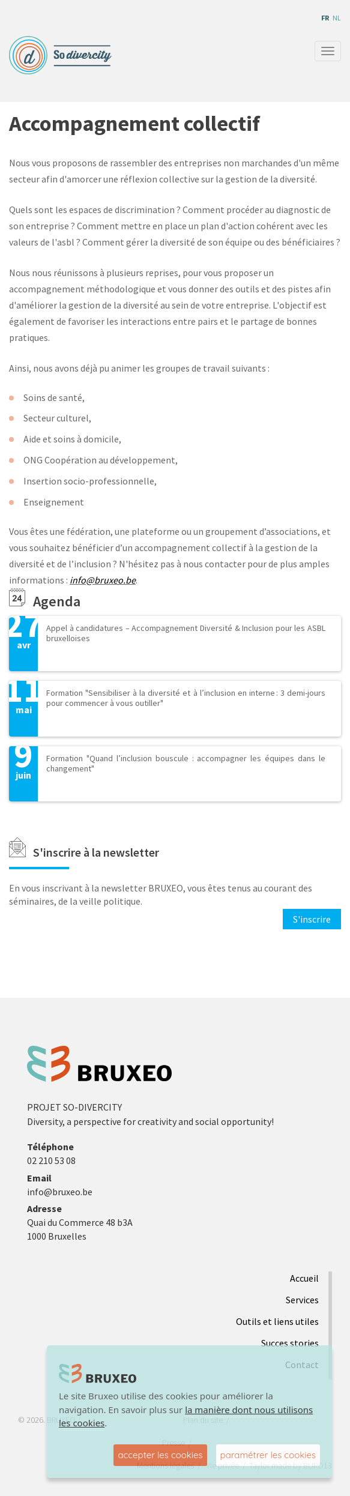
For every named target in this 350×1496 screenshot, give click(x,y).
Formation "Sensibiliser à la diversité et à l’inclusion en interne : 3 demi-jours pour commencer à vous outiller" (185, 697)
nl (337, 17)
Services (302, 1300)
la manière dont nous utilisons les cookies (186, 1416)
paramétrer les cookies (268, 1455)
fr (325, 17)
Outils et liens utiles (277, 1321)
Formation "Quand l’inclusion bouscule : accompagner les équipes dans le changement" (185, 763)
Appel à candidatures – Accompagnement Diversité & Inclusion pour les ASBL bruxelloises (185, 633)
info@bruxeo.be (103, 580)
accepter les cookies (160, 1455)
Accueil (304, 1278)
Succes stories (290, 1343)
